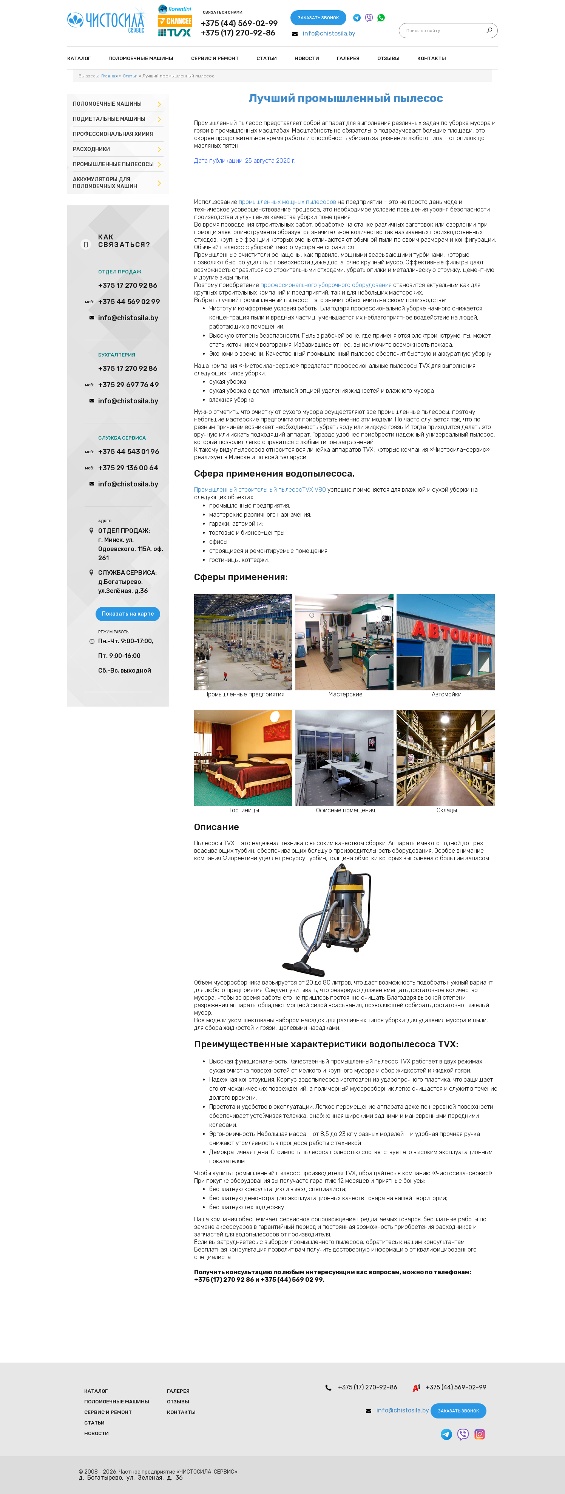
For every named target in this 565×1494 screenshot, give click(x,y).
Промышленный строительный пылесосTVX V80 (260, 489)
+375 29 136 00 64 (128, 468)
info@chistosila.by (329, 33)
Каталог (79, 58)
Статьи (266, 58)
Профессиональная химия (113, 134)
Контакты (431, 58)
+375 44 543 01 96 (128, 452)
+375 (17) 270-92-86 (238, 32)
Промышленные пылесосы (113, 164)
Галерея (348, 58)
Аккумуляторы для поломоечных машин (105, 183)
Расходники (91, 149)
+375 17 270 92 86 (127, 285)
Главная (109, 76)
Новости (307, 58)
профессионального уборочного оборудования (326, 285)
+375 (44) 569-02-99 (239, 23)
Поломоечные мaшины (140, 58)
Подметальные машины (109, 119)
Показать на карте (128, 614)
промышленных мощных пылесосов (287, 201)
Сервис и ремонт (215, 58)
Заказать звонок (318, 17)
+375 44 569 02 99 (129, 302)
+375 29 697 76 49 (128, 385)
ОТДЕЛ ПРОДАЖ (120, 272)
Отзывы (388, 58)
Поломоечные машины (107, 104)
